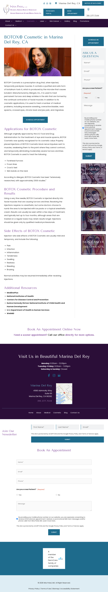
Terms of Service (88, 429)
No (98, 93)
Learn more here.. (91, 134)
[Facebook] (43, 3)
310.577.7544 (44, 396)
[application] (11, 17)
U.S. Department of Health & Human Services (28, 305)
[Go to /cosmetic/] (93, 193)
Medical (47, 408)
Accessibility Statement (70, 584)
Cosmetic (57, 408)
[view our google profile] (59, 371)
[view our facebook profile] (49, 371)
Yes (86, 93)
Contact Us (75, 408)
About (38, 408)
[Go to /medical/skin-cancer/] (93, 240)
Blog (65, 408)
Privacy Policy (87, 143)
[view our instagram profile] (54, 371)
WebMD (10, 308)
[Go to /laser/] (93, 217)
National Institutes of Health (20, 291)
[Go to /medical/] (93, 170)
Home (30, 408)
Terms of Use (46, 584)
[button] (93, 3)
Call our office (56, 330)
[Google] (50, 3)
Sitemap (56, 584)
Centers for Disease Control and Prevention (28, 295)
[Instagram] (46, 3)
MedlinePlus (12, 288)
